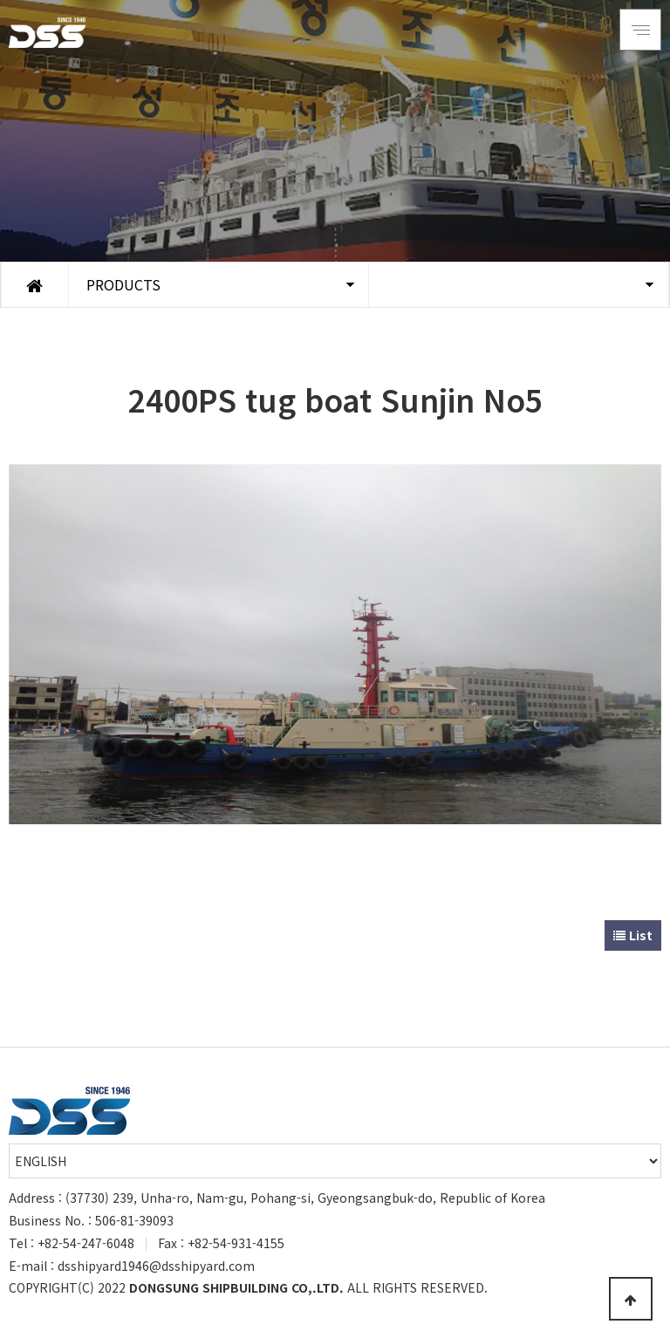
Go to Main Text (0, 0)
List (633, 935)
